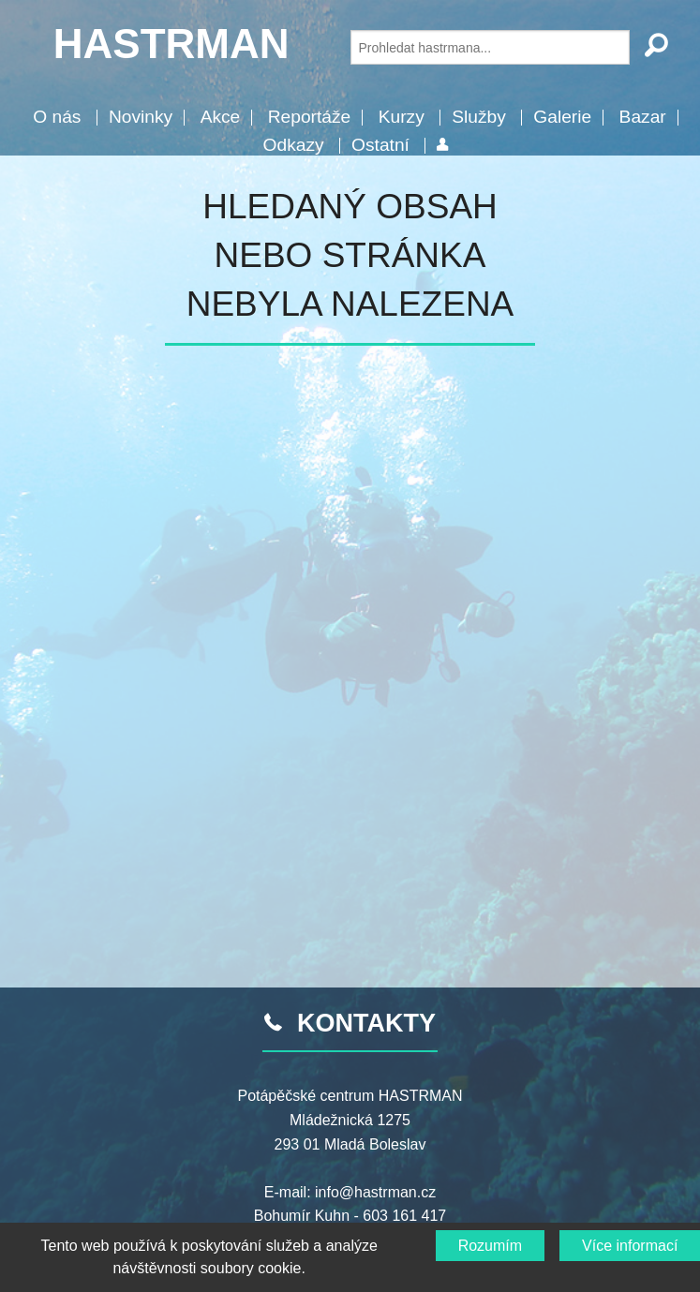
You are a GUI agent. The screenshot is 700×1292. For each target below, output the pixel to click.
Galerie (562, 116)
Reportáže (309, 116)
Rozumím (490, 1246)
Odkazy (293, 145)
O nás (57, 116)
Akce (221, 116)
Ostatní (380, 145)
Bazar (642, 116)
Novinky (140, 116)
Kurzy (401, 116)
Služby (479, 116)
